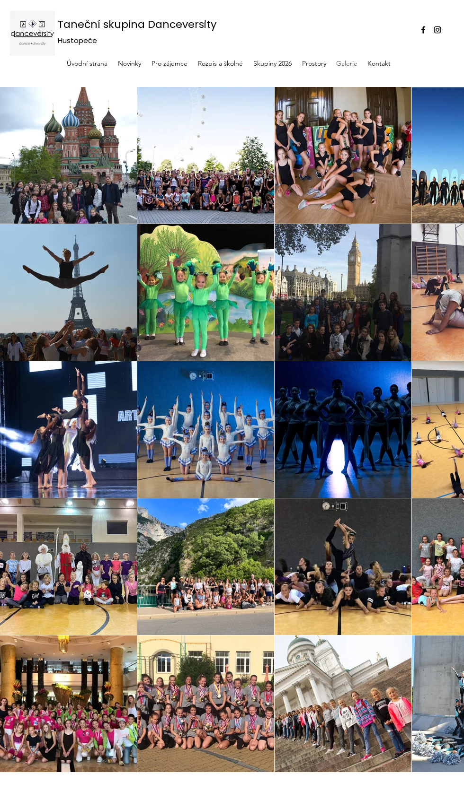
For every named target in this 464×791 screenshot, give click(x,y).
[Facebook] (423, 30)
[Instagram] (437, 30)
